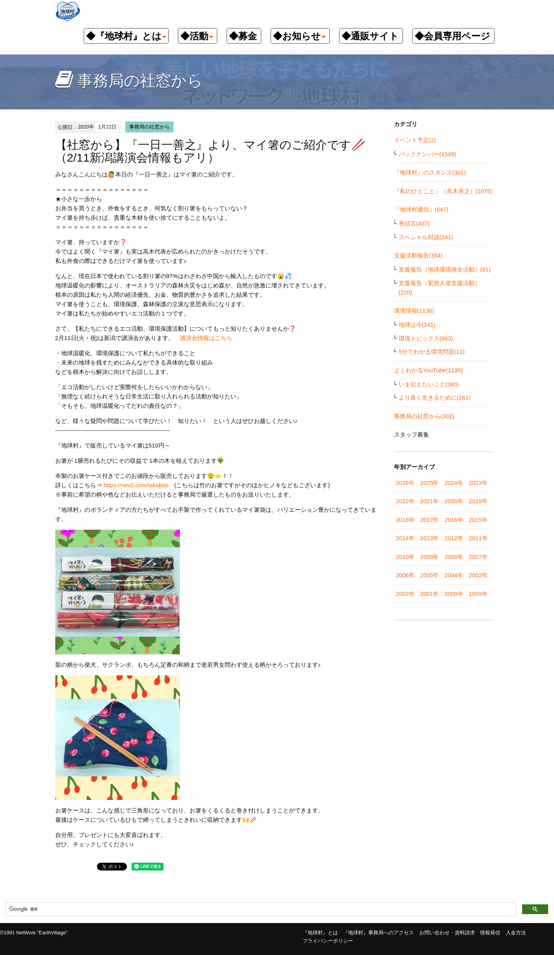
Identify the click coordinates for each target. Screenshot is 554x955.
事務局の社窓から (149, 127)
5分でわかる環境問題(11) (432, 351)
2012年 (454, 538)
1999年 (478, 593)
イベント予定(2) (415, 140)
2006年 (405, 575)
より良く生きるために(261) (435, 397)
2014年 (405, 538)
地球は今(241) (417, 324)
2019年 (478, 501)
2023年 (478, 482)
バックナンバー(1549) (427, 154)
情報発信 (490, 933)
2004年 (454, 575)
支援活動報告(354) (418, 255)
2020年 (454, 501)
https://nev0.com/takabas (136, 485)
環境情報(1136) (414, 310)
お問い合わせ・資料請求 (447, 933)
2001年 (429, 593)
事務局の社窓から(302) (424, 416)
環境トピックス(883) (426, 338)
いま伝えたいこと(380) (429, 384)
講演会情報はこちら (206, 338)
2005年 (429, 575)
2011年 (478, 538)
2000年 (454, 593)
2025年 (429, 482)
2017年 (429, 519)
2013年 (429, 538)
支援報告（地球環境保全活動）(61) (445, 269)
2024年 (454, 482)
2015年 (478, 519)
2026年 (405, 482)
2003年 (478, 575)
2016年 (454, 519)
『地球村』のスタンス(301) (430, 172)
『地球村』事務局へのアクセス (378, 933)
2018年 (405, 519)
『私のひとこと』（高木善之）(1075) (443, 191)
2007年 (478, 556)
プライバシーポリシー (328, 941)
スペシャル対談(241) (426, 237)
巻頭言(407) (414, 223)
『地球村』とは (320, 933)
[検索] (260, 909)
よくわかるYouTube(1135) (428, 370)
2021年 (429, 501)
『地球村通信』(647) (421, 209)
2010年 (405, 556)
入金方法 (516, 933)
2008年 (454, 556)
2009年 (429, 556)
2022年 (405, 501)
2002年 (405, 593)
